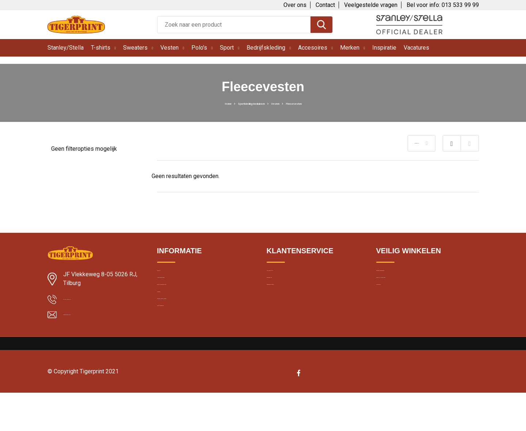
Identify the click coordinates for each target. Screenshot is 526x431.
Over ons (294, 4)
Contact (325, 4)
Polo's (199, 47)
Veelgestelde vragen (370, 4)
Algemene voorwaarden (404, 275)
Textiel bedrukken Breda (185, 306)
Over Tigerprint (284, 275)
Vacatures (416, 47)
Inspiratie (384, 47)
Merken (349, 47)
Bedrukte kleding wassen (186, 338)
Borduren (168, 322)
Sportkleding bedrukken (242, 103)
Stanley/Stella (65, 47)
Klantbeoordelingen (180, 291)
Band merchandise (179, 353)
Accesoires (312, 47)
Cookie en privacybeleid (404, 291)
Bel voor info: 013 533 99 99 (443, 4)
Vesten (169, 47)
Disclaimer (388, 306)
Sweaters (135, 47)
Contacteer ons (285, 291)
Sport (227, 47)
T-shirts (100, 47)
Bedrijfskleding (266, 47)
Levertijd (167, 275)
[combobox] (233, 24)
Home (200, 103)
